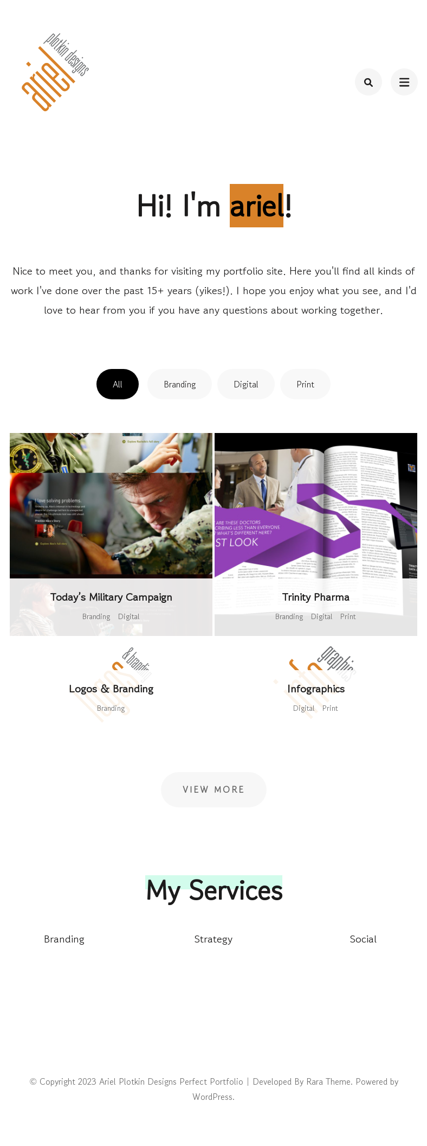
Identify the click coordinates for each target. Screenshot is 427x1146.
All (117, 384)
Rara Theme (328, 1081)
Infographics (316, 689)
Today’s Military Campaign (111, 597)
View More (214, 789)
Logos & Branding (111, 689)
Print (305, 384)
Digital (246, 384)
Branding (180, 384)
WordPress (212, 1096)
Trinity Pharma (316, 597)
